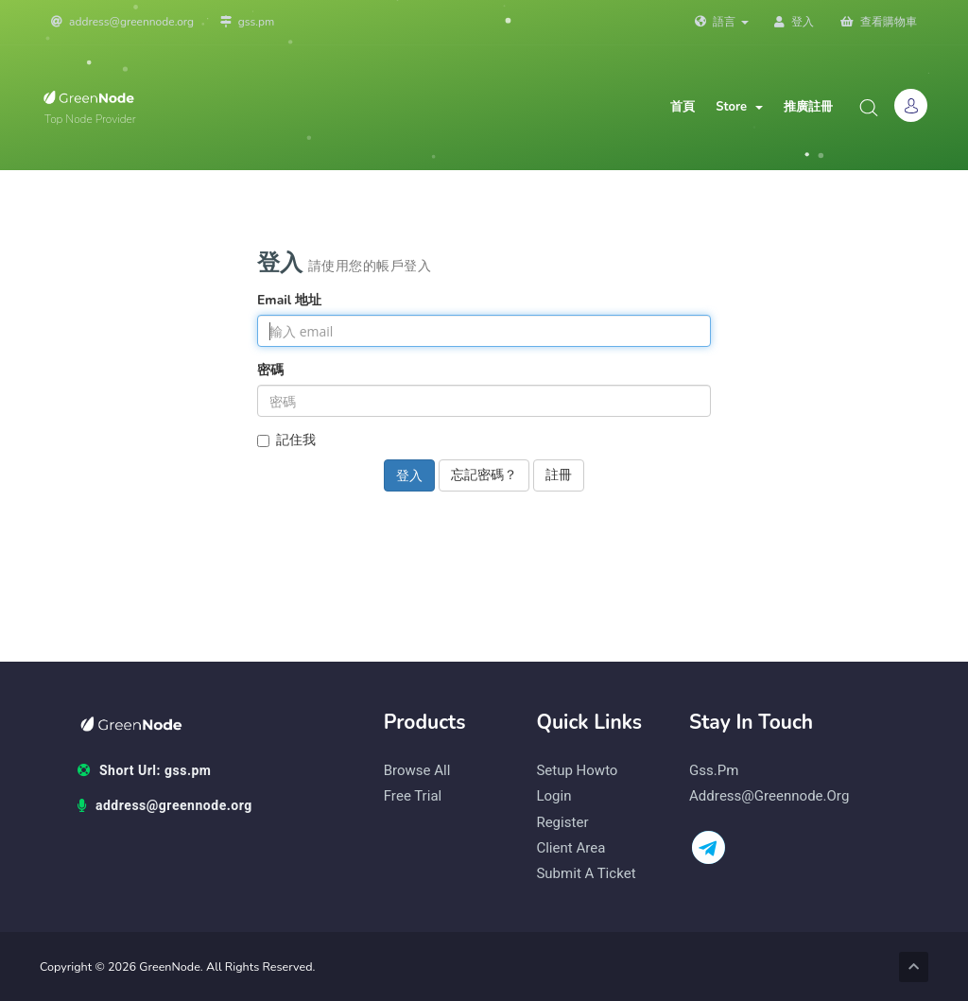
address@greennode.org (122, 21)
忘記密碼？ (484, 475)
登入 (794, 21)
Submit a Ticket (585, 874)
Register (562, 823)
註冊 (558, 475)
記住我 (286, 440)
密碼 (270, 370)
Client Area (570, 848)
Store (739, 106)
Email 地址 (289, 300)
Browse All (417, 771)
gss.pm (247, 21)
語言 (721, 21)
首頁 (682, 106)
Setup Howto (576, 771)
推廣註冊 (808, 106)
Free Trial (413, 796)
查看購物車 (878, 21)
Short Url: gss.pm (144, 771)
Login (553, 796)
